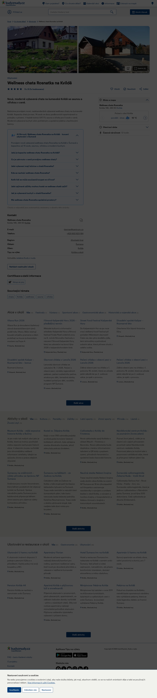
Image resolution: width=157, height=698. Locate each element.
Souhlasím (14, 690)
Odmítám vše (30, 690)
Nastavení (46, 690)
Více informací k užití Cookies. (41, 682)
